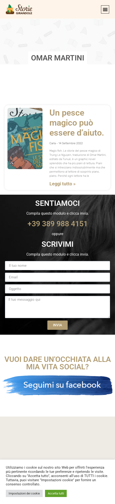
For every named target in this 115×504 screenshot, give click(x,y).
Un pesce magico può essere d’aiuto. (76, 123)
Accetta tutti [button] (56, 493)
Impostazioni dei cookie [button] (24, 493)
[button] (105, 9)
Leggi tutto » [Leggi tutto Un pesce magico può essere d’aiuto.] (62, 184)
